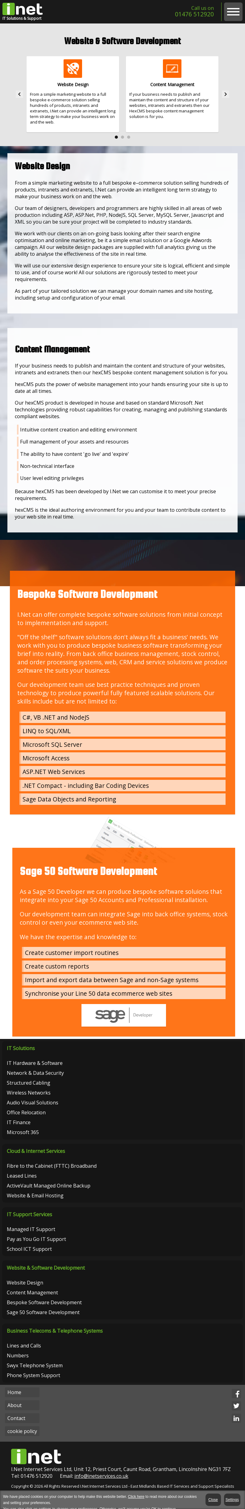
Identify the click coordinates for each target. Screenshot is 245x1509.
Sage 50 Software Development (43, 1319)
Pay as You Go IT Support (37, 1245)
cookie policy (22, 1439)
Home (14, 1401)
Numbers (18, 1363)
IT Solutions (21, 1052)
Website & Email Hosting (35, 1201)
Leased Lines (22, 1181)
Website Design (25, 1290)
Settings (232, 1500)
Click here (136, 1496)
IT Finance (19, 1127)
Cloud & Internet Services (36, 1156)
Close (213, 1499)
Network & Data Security (35, 1077)
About (14, 1413)
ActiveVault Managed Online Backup (49, 1191)
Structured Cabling (29, 1087)
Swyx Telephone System (35, 1373)
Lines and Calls (24, 1354)
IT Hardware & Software (35, 1067)
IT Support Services (30, 1220)
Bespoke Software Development (44, 1309)
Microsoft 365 (23, 1136)
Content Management (33, 1300)
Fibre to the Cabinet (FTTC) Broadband (52, 1171)
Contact (16, 1426)
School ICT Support (29, 1255)
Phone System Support (34, 1383)
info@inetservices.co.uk (101, 1485)
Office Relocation (26, 1117)
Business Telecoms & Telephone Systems (55, 1339)
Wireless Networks (29, 1097)
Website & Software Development (46, 1275)
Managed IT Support (31, 1235)
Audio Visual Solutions (33, 1107)
